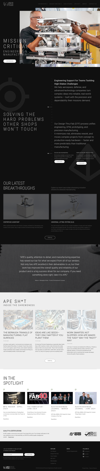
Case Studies (68, 3)
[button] (42, 4)
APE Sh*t (77, 3)
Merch (85, 3)
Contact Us (93, 3)
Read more (11, 437)
